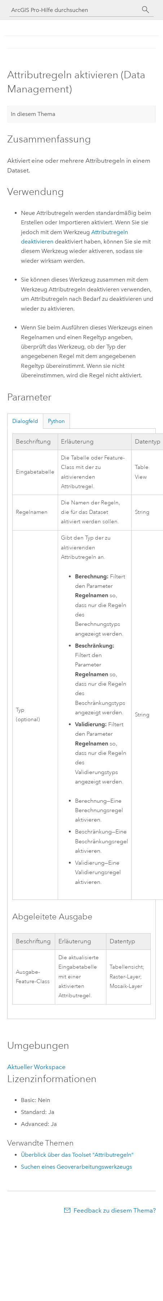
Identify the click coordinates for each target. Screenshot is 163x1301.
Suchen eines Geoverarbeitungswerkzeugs (76, 1166)
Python (56, 421)
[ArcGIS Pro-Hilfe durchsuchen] (74, 10)
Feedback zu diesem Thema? (115, 1210)
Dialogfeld (25, 421)
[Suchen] (145, 9)
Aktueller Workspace (36, 1067)
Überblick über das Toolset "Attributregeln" (77, 1154)
